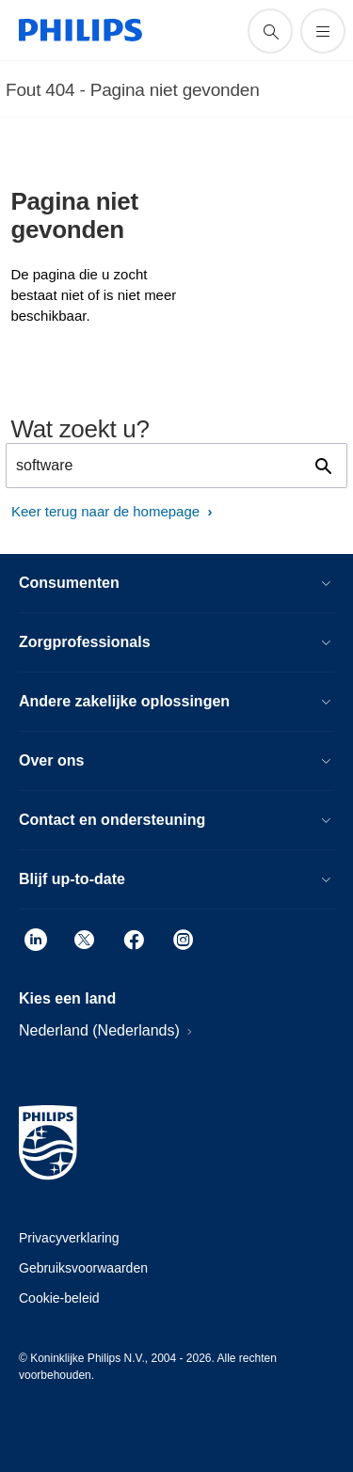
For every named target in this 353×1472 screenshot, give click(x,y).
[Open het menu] (322, 31)
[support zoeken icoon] (270, 31)
